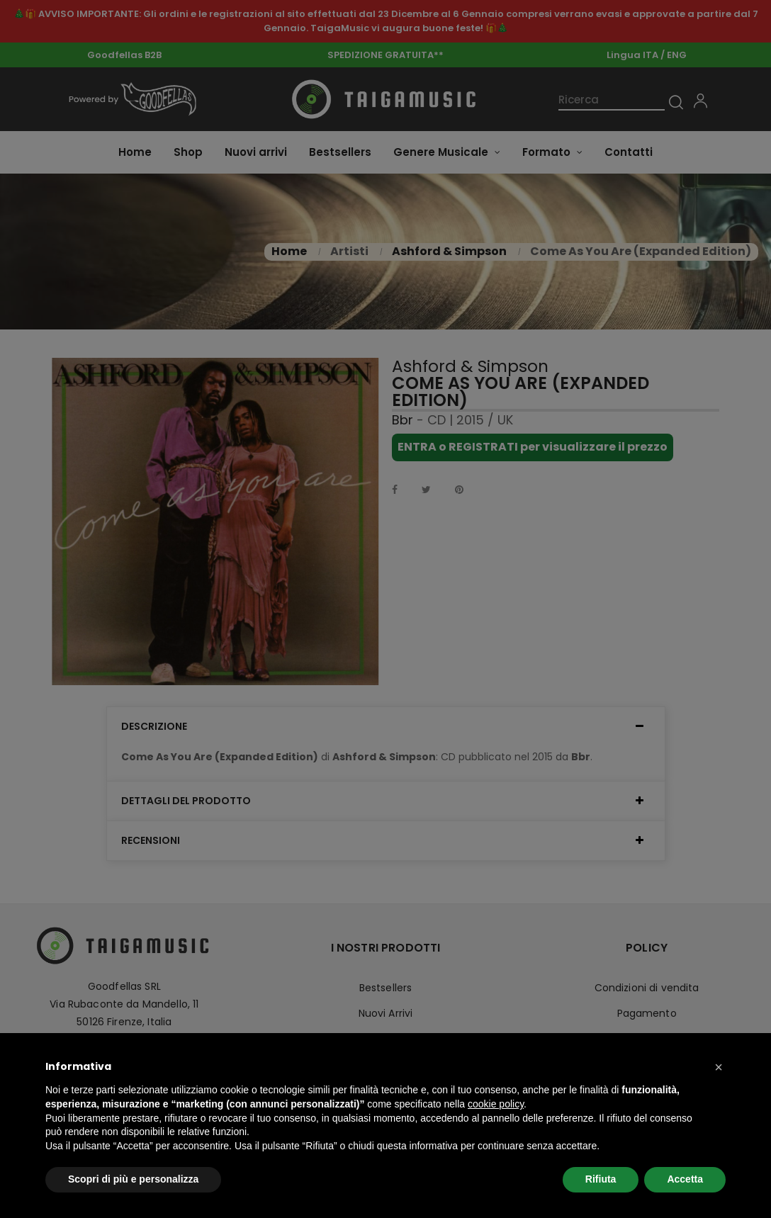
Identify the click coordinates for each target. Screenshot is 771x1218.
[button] (718, 1067)
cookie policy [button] (496, 1104)
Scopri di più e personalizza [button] (133, 1179)
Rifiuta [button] (601, 1179)
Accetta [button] (685, 1179)
